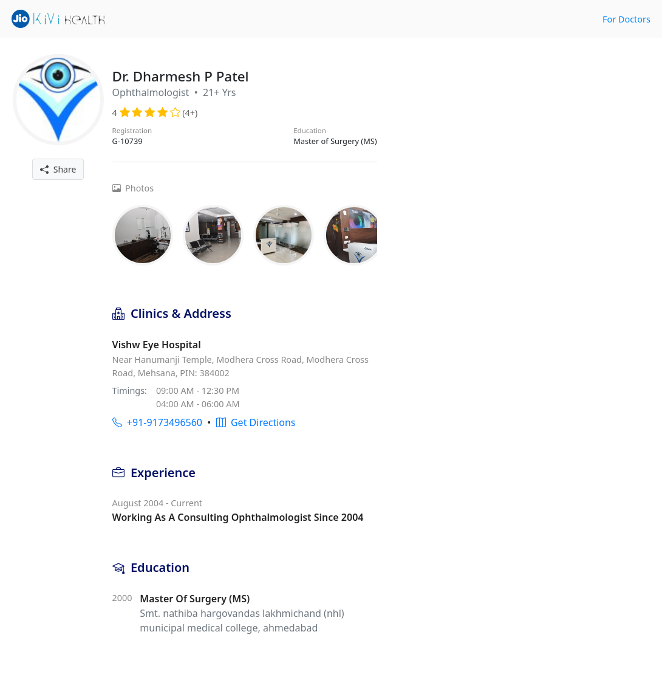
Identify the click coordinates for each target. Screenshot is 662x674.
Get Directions (256, 422)
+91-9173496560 (157, 422)
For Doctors (626, 19)
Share (58, 169)
